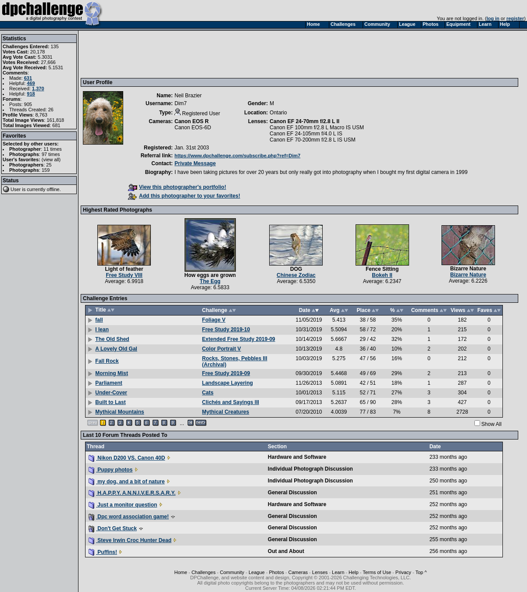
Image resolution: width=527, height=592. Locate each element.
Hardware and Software (297, 457)
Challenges (204, 572)
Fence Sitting (382, 269)
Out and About (286, 551)
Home (180, 572)
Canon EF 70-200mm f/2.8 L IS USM (313, 140)
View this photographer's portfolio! (177, 187)
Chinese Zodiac (296, 275)
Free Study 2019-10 (226, 329)
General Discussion (292, 492)
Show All (491, 424)
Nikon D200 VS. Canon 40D (127, 458)
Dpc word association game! (129, 517)
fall (99, 320)
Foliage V (213, 320)
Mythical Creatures (225, 412)
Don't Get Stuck (113, 528)
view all (51, 159)
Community (232, 572)
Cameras (298, 572)
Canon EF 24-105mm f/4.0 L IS (306, 134)
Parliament (108, 383)
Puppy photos (110, 470)
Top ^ (421, 572)
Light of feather (124, 269)
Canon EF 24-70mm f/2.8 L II (304, 121)
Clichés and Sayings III (230, 402)
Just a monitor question (123, 505)
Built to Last (110, 402)
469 (31, 83)
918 (31, 93)
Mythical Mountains (119, 412)
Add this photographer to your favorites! (184, 196)
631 (28, 78)
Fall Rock (106, 361)
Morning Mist (111, 373)
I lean (102, 329)
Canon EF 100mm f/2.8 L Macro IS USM (317, 127)
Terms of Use (377, 572)
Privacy (403, 572)
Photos (276, 572)
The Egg (210, 281)
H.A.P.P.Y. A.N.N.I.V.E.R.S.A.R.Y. (132, 493)
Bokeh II (382, 275)
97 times (51, 154)
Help (354, 572)
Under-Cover (111, 393)
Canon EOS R (191, 121)
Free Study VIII (124, 275)
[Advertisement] (242, 54)
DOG (296, 269)
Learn (338, 572)
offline (53, 189)
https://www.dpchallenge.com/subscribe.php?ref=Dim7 (237, 155)
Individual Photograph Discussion (310, 469)
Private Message (195, 163)
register (515, 18)
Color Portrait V (221, 349)
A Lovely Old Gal (116, 349)
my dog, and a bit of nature (127, 482)
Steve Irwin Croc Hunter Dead (130, 540)
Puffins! (103, 552)
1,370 (38, 88)
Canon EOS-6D (192, 127)
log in (493, 18)
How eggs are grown (210, 275)
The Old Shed (112, 339)
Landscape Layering (227, 383)
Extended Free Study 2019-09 (238, 339)
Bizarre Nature (468, 269)
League (257, 572)
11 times (52, 149)
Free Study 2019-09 (226, 373)
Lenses (320, 572)
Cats (208, 393)
